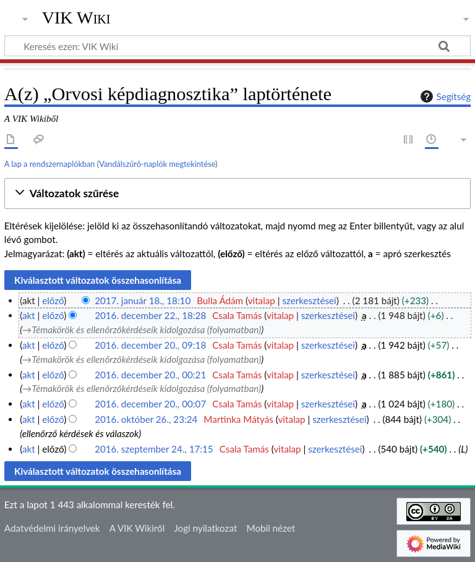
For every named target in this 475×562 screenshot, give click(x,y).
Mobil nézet (271, 528)
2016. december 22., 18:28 (150, 315)
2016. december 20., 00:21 (150, 374)
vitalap (261, 300)
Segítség (444, 96)
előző (53, 300)
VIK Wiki (76, 18)
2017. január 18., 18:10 (142, 300)
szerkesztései (309, 300)
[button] (237, 193)
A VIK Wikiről (137, 528)
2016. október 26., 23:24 (146, 419)
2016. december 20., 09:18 (150, 345)
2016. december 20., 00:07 (150, 403)
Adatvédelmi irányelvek (52, 528)
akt (28, 315)
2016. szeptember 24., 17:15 (154, 448)
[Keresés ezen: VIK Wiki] (237, 46)
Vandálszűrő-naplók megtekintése (157, 164)
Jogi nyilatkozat (205, 528)
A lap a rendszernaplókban (49, 164)
